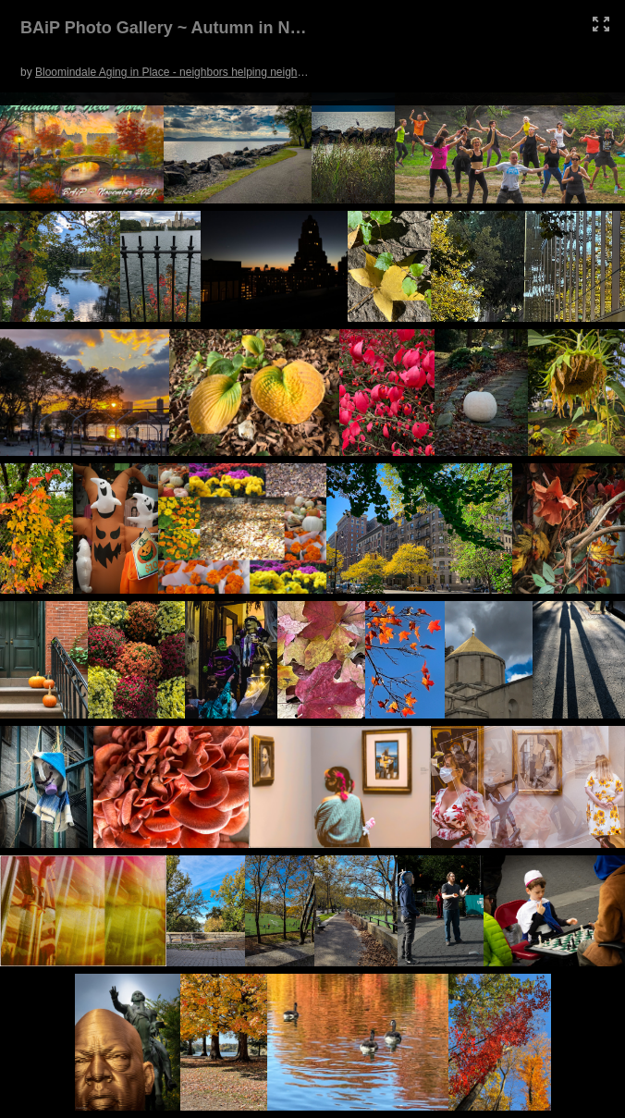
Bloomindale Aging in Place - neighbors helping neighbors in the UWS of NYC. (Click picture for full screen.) (299, 72)
